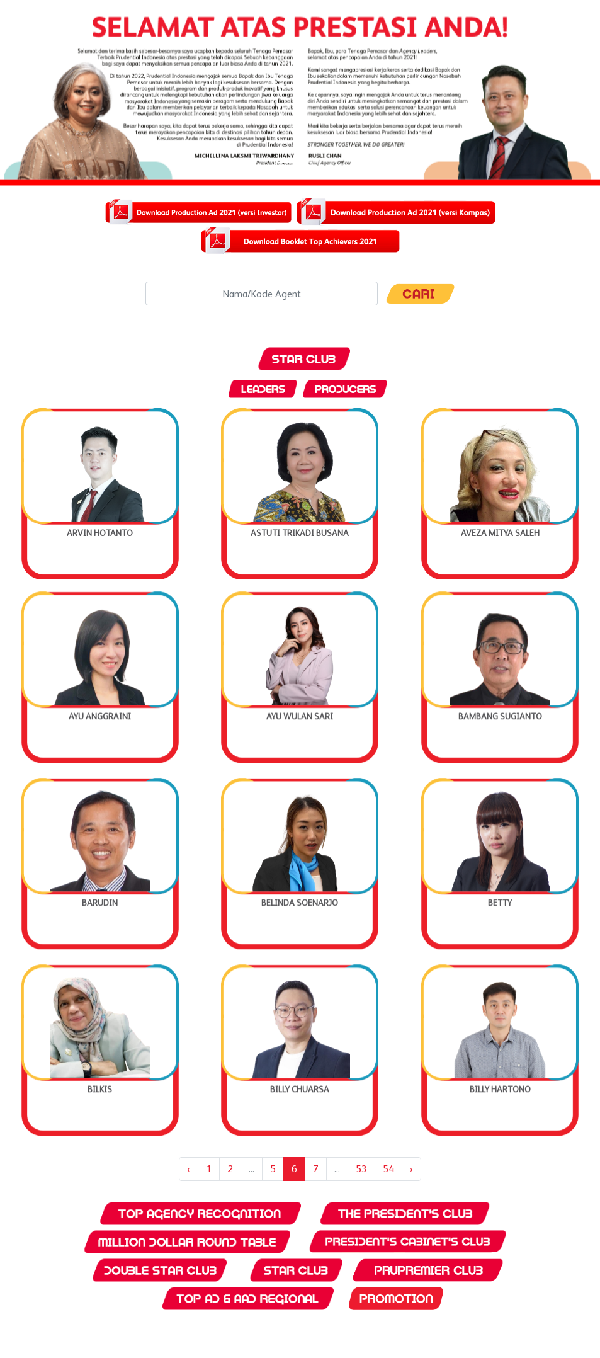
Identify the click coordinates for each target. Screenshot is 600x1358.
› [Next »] (411, 1169)
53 (361, 1169)
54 (388, 1169)
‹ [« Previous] (188, 1169)
